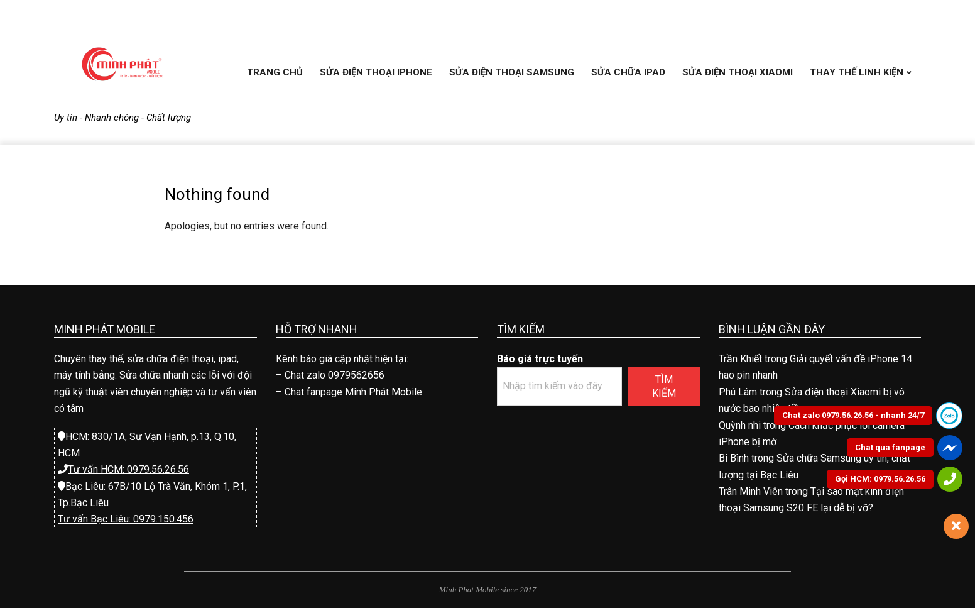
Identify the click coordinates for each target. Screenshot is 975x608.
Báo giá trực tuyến (540, 359)
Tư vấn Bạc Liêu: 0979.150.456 (125, 519)
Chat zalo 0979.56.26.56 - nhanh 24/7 (853, 415)
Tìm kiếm (664, 386)
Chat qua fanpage (890, 447)
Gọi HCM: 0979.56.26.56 (880, 479)
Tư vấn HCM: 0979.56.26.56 (128, 469)
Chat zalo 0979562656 (334, 375)
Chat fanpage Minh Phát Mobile (353, 392)
